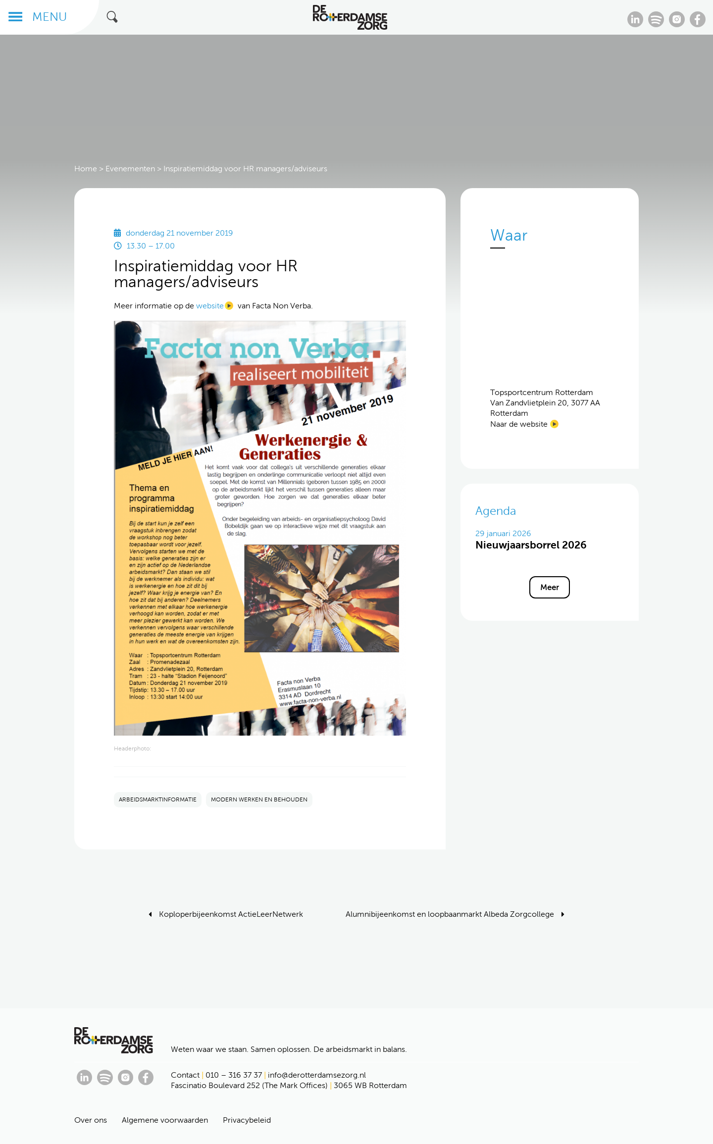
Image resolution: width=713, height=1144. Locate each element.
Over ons (90, 1120)
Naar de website (519, 424)
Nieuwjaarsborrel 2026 (531, 544)
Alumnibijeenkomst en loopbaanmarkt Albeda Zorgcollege (450, 914)
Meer (549, 587)
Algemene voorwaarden (165, 1120)
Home (85, 168)
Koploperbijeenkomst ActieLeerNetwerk (231, 914)
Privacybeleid (247, 1120)
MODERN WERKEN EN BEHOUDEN (259, 799)
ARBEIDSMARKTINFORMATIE (158, 799)
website (210, 305)
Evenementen (130, 168)
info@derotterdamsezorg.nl (317, 1075)
